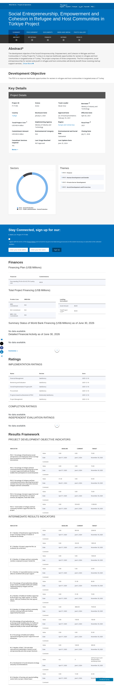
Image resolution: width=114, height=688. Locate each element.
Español (68, 7)
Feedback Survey (104, 679)
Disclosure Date (41, 113)
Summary (16, 32)
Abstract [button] (16, 39)
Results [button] (79, 39)
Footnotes (12, 351)
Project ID (15, 103)
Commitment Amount (20, 131)
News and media (63, 32)
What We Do (12, 5)
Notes (14, 150)
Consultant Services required (19, 141)
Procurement (32, 32)
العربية (80, 7)
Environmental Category (44, 131)
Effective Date (86, 113)
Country (15, 113)
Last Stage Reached (42, 140)
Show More (28, 63)
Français (74, 7)
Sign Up (57, 250)
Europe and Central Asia (66, 125)
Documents (47, 32)
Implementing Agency (43, 122)
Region (60, 122)
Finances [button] (48, 39)
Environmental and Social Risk (67, 132)
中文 (92, 7)
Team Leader (63, 103)
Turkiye (14, 116)
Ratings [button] (63, 39)
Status (37, 103)
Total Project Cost (19, 122)
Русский (86, 7)
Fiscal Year (86, 122)
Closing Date (86, 131)
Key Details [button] (32, 39)
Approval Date (63, 113)
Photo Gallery (80, 32)
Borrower (85, 103)
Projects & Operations (24, 5)
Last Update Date (65, 140)
